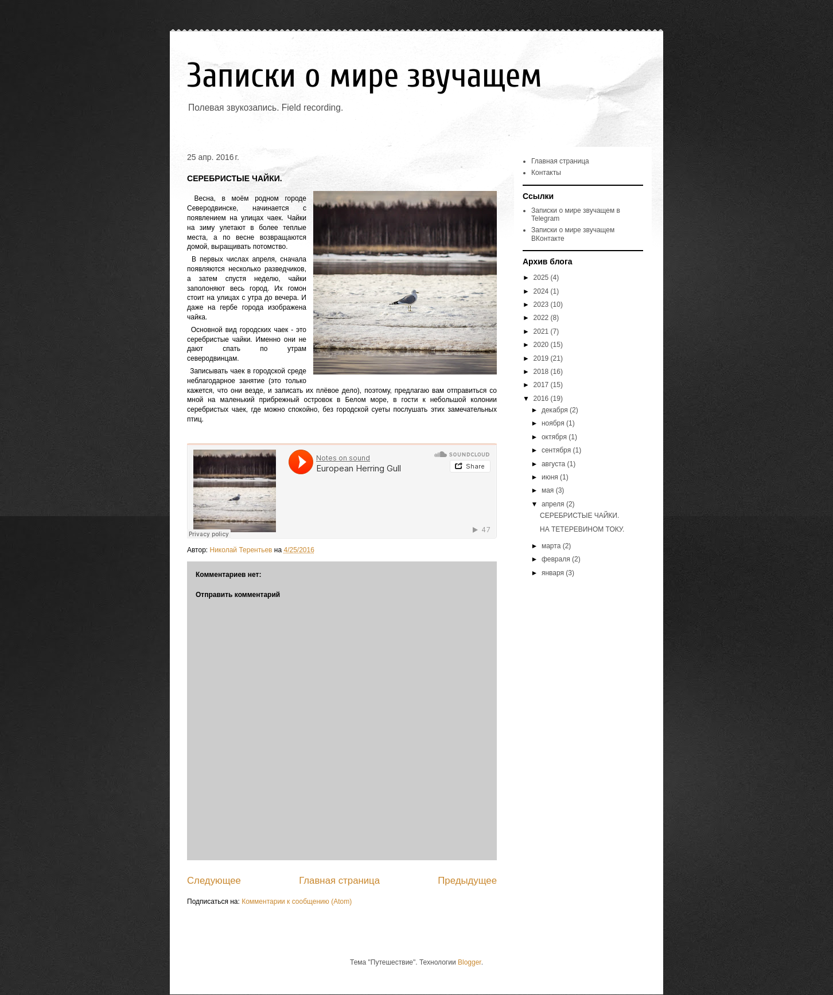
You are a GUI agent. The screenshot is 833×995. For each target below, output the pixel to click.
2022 (542, 318)
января (554, 573)
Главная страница (339, 880)
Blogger (469, 962)
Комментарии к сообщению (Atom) (297, 902)
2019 (542, 358)
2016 (542, 399)
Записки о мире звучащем (364, 76)
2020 (542, 345)
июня (551, 477)
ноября (554, 423)
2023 (542, 305)
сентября (557, 450)
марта (552, 546)
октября (555, 437)
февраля (557, 559)
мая (549, 490)
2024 (542, 291)
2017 (542, 385)
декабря (556, 410)
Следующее (214, 880)
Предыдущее (467, 880)
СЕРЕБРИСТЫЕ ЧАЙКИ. (579, 516)
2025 (542, 278)
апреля (554, 504)
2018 (542, 372)
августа (554, 464)
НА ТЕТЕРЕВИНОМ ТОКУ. (582, 529)
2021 (542, 331)
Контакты (546, 173)
